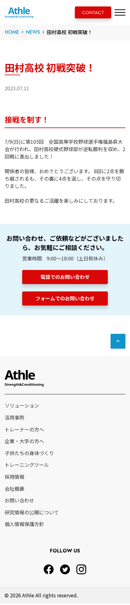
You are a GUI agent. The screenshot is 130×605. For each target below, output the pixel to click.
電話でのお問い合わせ (65, 276)
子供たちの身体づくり (29, 454)
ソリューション (22, 406)
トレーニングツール (27, 466)
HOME (12, 32)
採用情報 (14, 478)
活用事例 (14, 418)
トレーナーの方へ (24, 430)
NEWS (33, 32)
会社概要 (14, 489)
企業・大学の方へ (24, 442)
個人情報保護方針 (24, 525)
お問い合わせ (19, 501)
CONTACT (91, 12)
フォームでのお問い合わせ (65, 298)
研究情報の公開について (32, 513)
